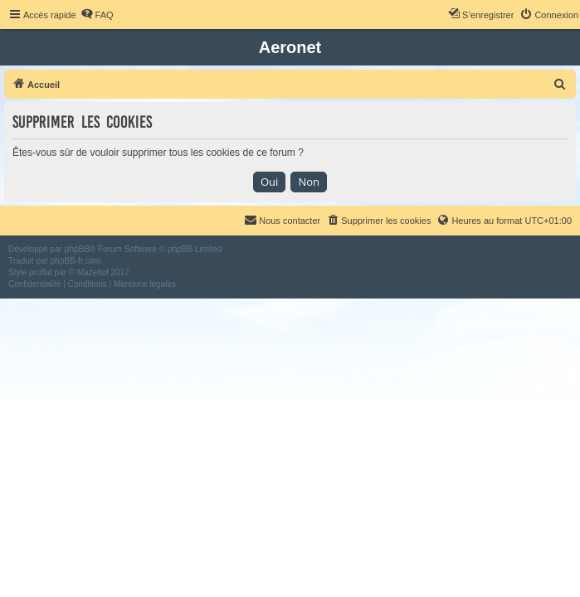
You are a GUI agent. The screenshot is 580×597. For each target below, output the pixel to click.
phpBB (77, 249)
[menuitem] (97, 15)
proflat (40, 272)
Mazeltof (93, 272)
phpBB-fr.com (76, 260)
